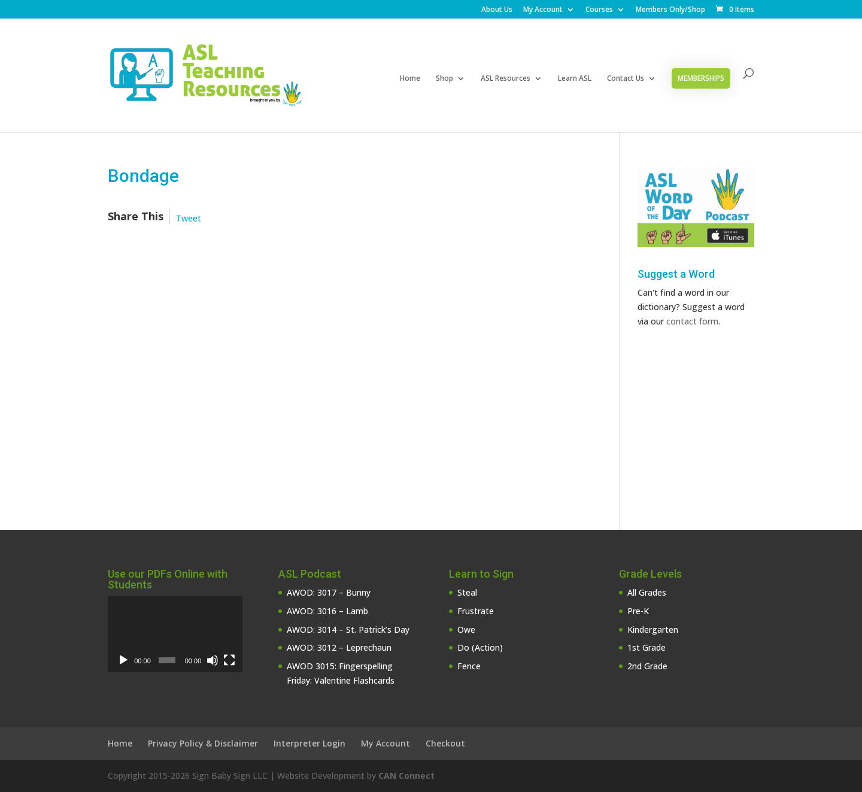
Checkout (445, 743)
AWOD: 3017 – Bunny (329, 592)
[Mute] (212, 660)
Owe (466, 629)
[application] (175, 634)
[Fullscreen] (229, 660)
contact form (692, 321)
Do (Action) (480, 647)
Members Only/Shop (670, 10)
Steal (467, 592)
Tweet (188, 218)
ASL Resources (505, 78)
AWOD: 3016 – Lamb (327, 611)
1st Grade (646, 647)
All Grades (646, 592)
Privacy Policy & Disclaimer (203, 743)
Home (410, 78)
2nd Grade (647, 666)
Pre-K (638, 611)
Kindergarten (652, 629)
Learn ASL (574, 78)
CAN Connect (406, 775)
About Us (496, 10)
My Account (543, 10)
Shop (444, 78)
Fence (469, 666)
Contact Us (625, 78)
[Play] (123, 660)
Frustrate (475, 611)
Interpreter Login (309, 743)
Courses (599, 10)
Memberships (701, 78)
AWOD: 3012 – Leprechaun (339, 647)
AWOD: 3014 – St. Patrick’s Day (348, 629)
